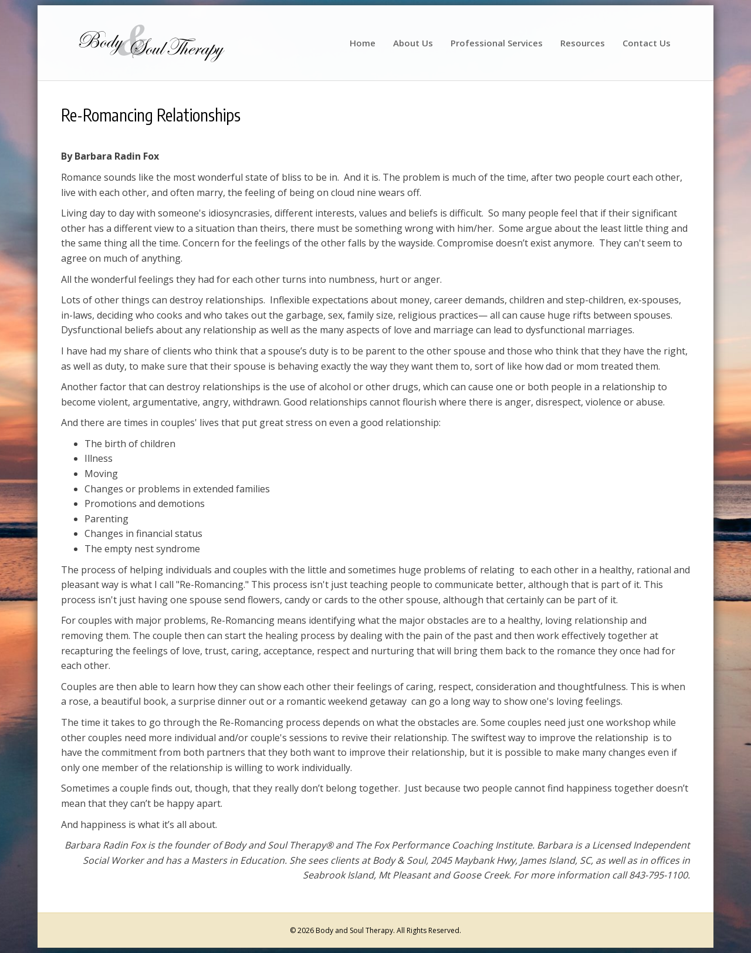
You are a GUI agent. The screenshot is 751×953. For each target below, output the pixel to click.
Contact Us (647, 43)
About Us (413, 43)
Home (363, 43)
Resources (582, 43)
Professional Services (497, 43)
